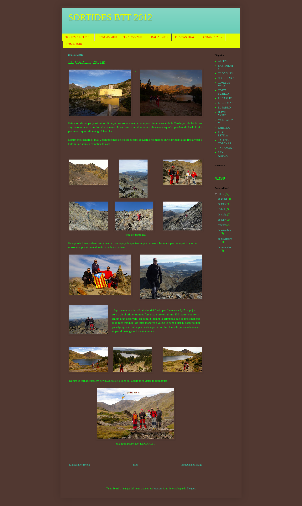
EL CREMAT (225, 103)
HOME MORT (222, 114)
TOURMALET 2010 (78, 37)
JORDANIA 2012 (211, 37)
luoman (158, 488)
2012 (222, 194)
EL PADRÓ (224, 107)
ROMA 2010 (74, 44)
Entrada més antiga (191, 464)
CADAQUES (225, 73)
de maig (222, 214)
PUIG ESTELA (223, 134)
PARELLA (224, 127)
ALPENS (223, 61)
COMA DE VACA (224, 84)
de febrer (223, 204)
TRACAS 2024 (184, 37)
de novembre (225, 238)
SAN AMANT (226, 148)
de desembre (224, 247)
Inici (135, 464)
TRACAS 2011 (133, 37)
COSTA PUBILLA (223, 92)
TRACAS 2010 (107, 37)
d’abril (222, 209)
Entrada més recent (79, 464)
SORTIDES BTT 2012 (110, 17)
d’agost (222, 225)
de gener (223, 198)
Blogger (191, 488)
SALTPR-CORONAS (224, 142)
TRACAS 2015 (158, 37)
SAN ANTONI (223, 154)
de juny (222, 219)
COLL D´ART (226, 78)
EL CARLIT (225, 98)
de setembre (224, 230)
